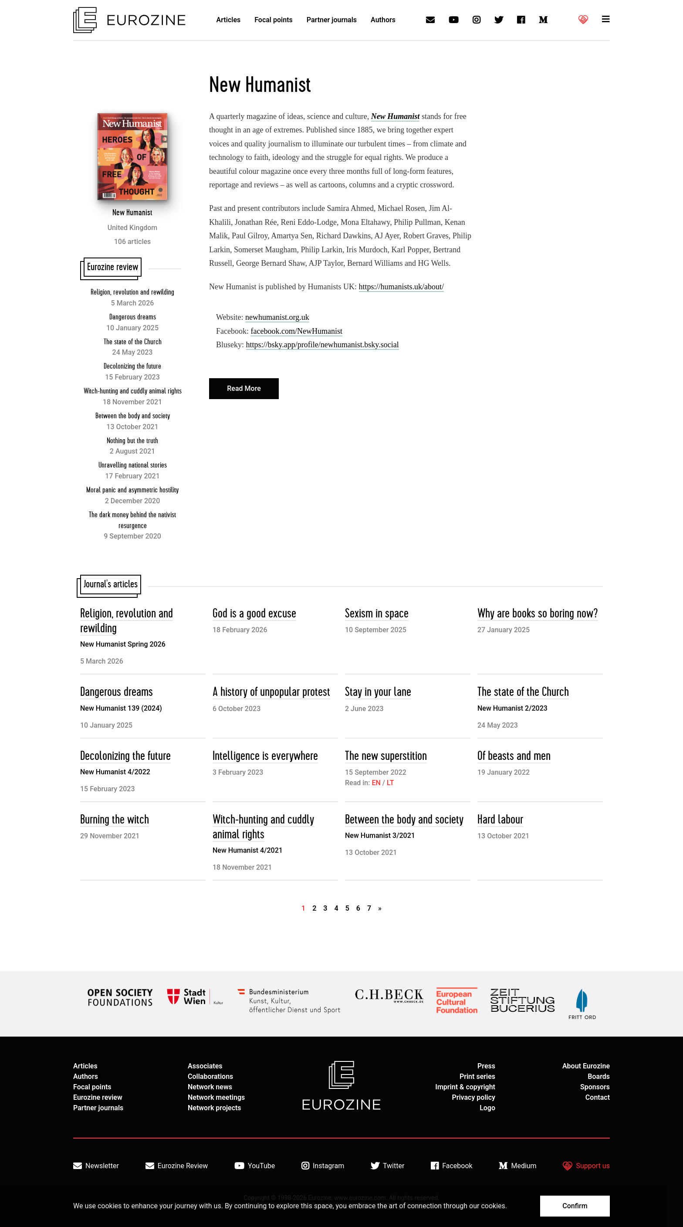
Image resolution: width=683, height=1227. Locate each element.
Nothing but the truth (132, 441)
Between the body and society (132, 416)
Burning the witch (114, 819)
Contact (597, 1097)
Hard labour (500, 819)
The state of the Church (133, 342)
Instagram (322, 1166)
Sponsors (595, 1087)
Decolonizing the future (132, 366)
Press (486, 1066)
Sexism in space (377, 613)
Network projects (214, 1108)
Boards (599, 1076)
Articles (228, 20)
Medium (517, 1166)
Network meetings (216, 1097)
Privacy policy (473, 1097)
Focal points (273, 20)
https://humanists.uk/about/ (401, 286)
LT (390, 783)
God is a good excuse (254, 613)
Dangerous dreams (132, 317)
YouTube (254, 1166)
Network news (210, 1087)
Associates (205, 1066)
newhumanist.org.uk (277, 317)
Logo (487, 1108)
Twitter (387, 1166)
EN (376, 783)
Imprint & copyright (465, 1087)
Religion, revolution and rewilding (132, 292)
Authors (383, 20)
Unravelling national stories (132, 465)
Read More (243, 388)
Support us (586, 1166)
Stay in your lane (378, 692)
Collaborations (210, 1076)
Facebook (451, 1166)
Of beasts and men (514, 756)
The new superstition (386, 756)
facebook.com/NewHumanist (296, 331)
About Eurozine (586, 1066)
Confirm (574, 1206)
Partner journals (332, 20)
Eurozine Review (176, 1166)
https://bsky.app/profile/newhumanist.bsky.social (322, 344)
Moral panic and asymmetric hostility (132, 490)
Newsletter (96, 1166)
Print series (477, 1076)
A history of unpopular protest (271, 692)
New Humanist (132, 212)
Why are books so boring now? (537, 613)
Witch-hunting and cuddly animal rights (133, 391)
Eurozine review (97, 1097)
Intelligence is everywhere (265, 756)
